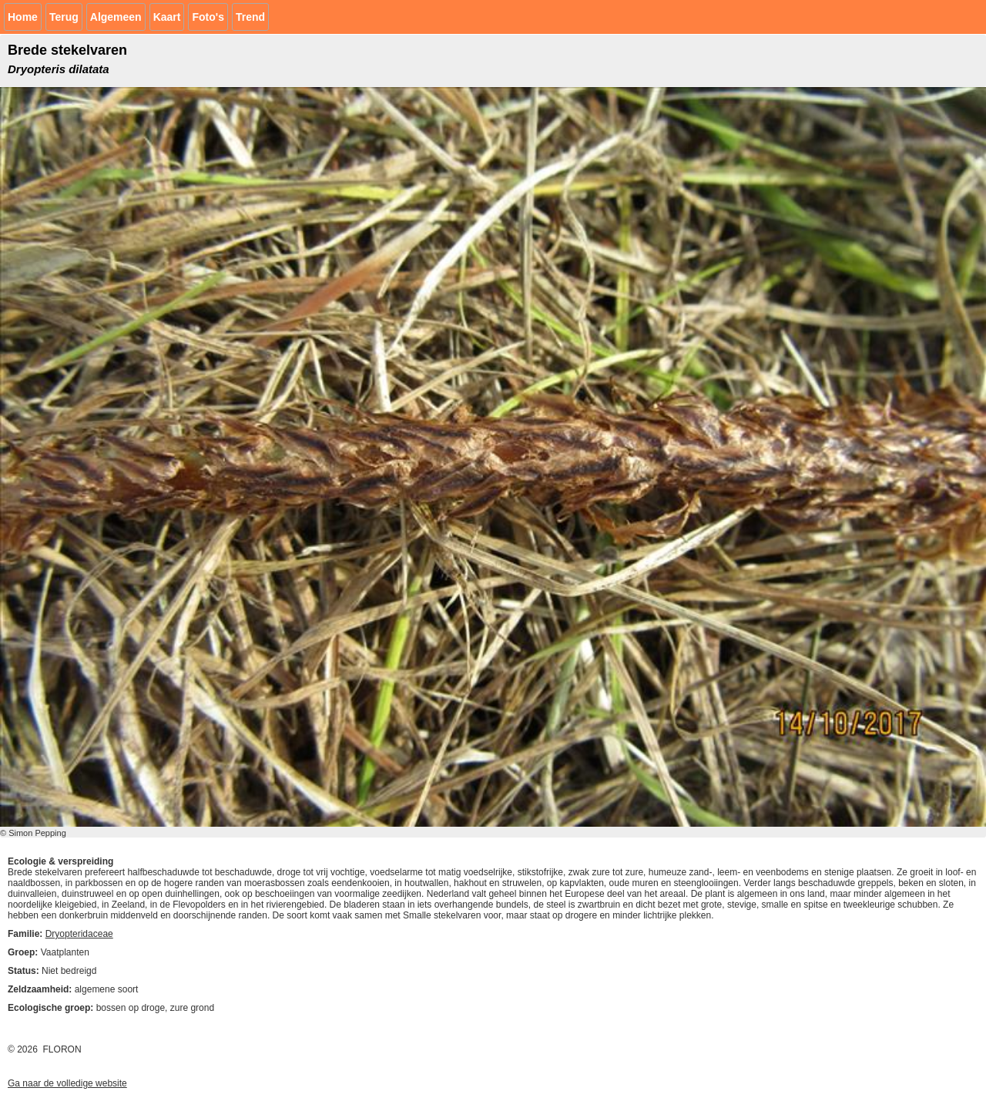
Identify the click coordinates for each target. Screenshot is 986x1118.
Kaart (167, 17)
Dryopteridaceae (79, 933)
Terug (64, 17)
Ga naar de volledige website (67, 1083)
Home (23, 17)
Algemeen (116, 17)
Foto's (207, 17)
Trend (250, 17)
